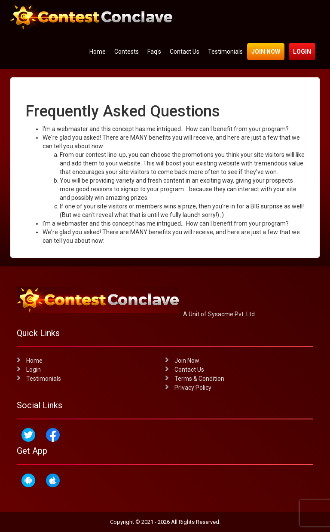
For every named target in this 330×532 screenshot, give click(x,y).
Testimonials (225, 51)
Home (97, 51)
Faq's (154, 51)
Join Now (265, 51)
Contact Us (184, 51)
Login (302, 51)
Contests (126, 51)
